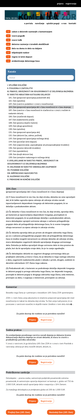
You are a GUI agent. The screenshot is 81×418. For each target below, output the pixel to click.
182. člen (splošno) (17, 100)
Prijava (60, 3)
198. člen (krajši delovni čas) (21, 154)
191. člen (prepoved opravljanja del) (24, 132)
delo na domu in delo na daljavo (27, 48)
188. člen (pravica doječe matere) (23, 122)
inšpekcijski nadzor (20, 52)
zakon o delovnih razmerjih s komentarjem (32, 31)
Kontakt (72, 23)
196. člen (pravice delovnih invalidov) (25, 148)
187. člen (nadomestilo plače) (21, 119)
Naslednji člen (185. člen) (61, 412)
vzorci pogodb (18, 35)
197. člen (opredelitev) (18, 151)
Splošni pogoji (52, 23)
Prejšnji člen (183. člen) (19, 412)
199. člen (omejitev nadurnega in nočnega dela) (29, 157)
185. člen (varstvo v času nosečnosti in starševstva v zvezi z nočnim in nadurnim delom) (39, 112)
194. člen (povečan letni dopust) (23, 141)
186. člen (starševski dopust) (21, 116)
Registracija (71, 3)
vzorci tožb (17, 40)
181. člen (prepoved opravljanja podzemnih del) (29, 97)
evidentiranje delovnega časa (26, 61)
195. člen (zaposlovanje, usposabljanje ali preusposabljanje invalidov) (39, 144)
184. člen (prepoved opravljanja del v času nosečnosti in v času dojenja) (40, 107)
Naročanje (39, 23)
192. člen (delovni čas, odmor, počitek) (25, 135)
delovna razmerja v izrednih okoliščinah (30, 44)
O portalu (28, 23)
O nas (64, 23)
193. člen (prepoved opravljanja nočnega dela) (29, 138)
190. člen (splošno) (17, 129)
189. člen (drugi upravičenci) (20, 126)
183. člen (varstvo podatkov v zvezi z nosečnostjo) (31, 104)
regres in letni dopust (22, 56)
